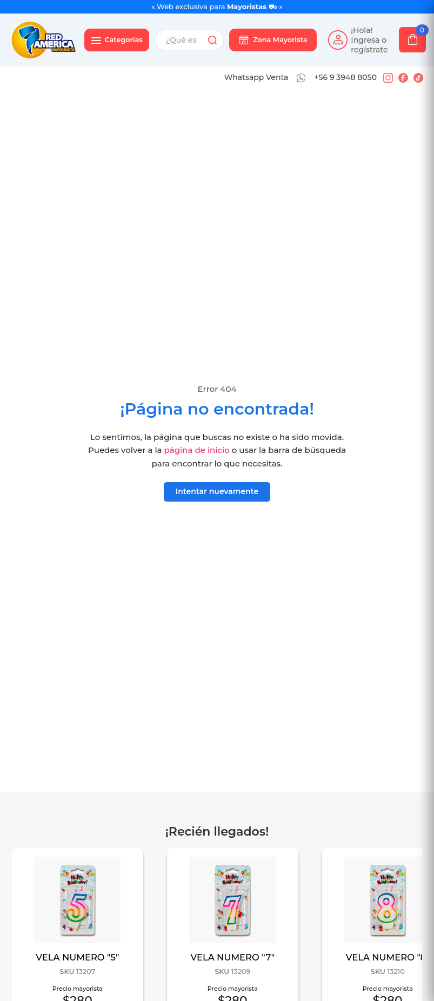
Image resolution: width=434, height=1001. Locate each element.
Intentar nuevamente (217, 491)
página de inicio (197, 450)
